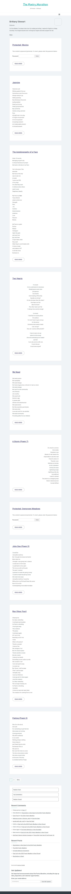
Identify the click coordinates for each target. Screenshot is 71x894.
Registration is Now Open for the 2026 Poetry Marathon (36, 812)
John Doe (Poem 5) (21, 546)
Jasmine (16, 82)
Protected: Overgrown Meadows (28, 508)
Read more (18, 63)
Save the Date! (36, 818)
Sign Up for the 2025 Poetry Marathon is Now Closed (31, 823)
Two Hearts (18, 278)
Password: (23, 55)
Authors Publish (21, 864)
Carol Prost (16, 815)
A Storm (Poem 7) (21, 441)
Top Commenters (17, 794)
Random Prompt (17, 799)
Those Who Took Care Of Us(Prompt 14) (43, 835)
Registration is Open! (18, 856)
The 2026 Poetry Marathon (27, 815)
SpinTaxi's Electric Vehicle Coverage (22, 835)
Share (10, 34)
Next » (18, 779)
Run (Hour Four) (20, 611)
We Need (16, 371)
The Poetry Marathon (35, 4)
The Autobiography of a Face (26, 151)
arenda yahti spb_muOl (19, 821)
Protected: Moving (21, 44)
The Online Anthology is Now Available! (31, 829)
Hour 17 (24, 810)
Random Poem (17, 789)
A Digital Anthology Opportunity (21, 850)
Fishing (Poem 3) (20, 717)
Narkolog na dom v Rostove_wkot (21, 818)
